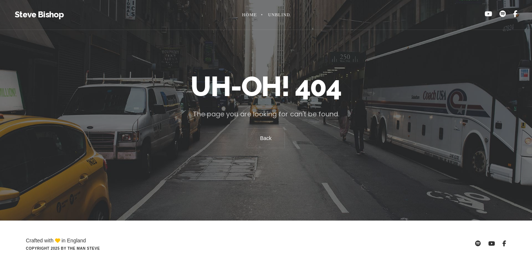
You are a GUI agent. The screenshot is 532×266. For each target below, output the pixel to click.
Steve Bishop (39, 14)
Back (266, 138)
